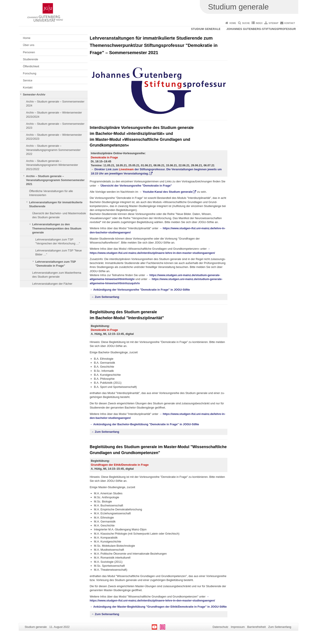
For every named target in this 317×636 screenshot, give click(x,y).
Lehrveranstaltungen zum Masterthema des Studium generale (56, 274)
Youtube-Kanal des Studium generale (167, 191)
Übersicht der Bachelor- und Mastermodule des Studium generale (59, 215)
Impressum (238, 627)
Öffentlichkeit (31, 66)
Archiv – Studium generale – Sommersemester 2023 (55, 125)
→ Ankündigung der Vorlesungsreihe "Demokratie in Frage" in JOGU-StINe (140, 289)
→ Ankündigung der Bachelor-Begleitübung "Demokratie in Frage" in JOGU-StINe (144, 424)
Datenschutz (220, 627)
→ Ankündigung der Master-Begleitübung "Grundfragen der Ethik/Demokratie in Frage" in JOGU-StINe (158, 606)
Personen (29, 52)
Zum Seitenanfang (107, 297)
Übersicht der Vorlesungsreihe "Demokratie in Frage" (136, 185)
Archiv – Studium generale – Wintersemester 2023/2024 (54, 114)
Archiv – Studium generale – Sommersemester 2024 (55, 103)
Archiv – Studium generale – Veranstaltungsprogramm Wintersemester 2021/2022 (52, 165)
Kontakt (289, 23)
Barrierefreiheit (256, 627)
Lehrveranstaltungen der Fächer (52, 283)
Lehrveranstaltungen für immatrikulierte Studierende (56, 204)
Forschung (29, 73)
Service (27, 80)
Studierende (30, 59)
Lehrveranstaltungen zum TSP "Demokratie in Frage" (55, 263)
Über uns (28, 45)
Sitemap (273, 23)
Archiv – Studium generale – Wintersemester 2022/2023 (54, 136)
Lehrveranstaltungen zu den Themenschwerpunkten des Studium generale (56, 228)
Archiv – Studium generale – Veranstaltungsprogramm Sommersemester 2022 (53, 150)
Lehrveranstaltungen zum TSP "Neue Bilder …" (58, 252)
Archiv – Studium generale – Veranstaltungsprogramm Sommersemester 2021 (55, 180)
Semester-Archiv (34, 94)
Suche (246, 23)
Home (232, 23)
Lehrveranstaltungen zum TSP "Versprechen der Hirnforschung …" (57, 241)
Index (259, 23)
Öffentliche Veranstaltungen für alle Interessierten (51, 193)
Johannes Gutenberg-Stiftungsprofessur (261, 29)
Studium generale (206, 29)
